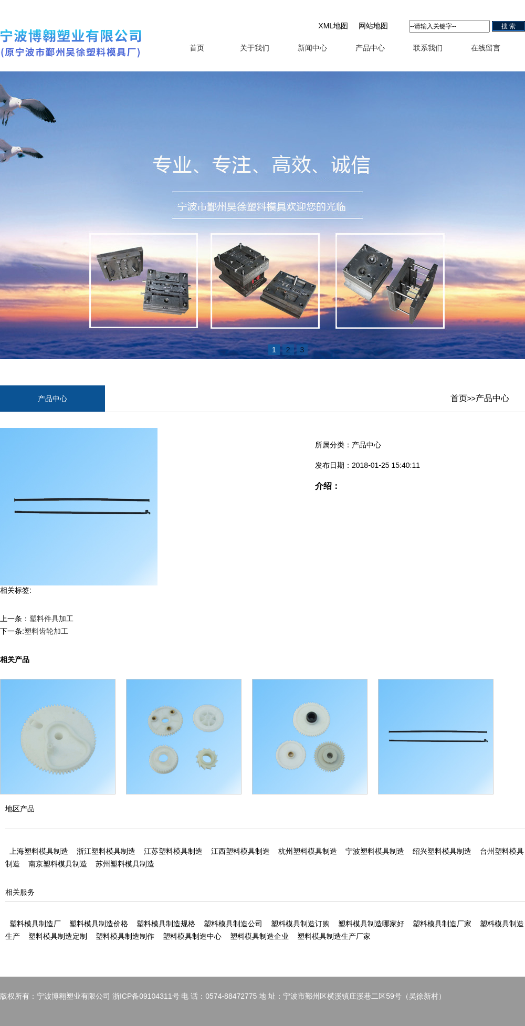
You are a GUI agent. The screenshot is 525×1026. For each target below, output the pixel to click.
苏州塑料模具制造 (125, 864)
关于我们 (254, 48)
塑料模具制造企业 (259, 936)
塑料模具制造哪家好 (371, 923)
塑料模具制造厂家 (442, 923)
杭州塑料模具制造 (307, 851)
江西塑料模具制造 (240, 851)
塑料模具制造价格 (98, 923)
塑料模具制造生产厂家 (334, 936)
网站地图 (373, 26)
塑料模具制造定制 (57, 936)
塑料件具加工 (51, 618)
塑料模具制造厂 (35, 923)
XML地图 (333, 26)
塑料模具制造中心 (192, 936)
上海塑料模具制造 (38, 851)
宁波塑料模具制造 (374, 851)
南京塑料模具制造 (57, 864)
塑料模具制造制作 (125, 936)
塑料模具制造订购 (300, 923)
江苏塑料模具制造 (173, 851)
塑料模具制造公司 (233, 923)
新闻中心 (312, 48)
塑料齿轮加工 (46, 631)
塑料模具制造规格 (165, 923)
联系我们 (428, 48)
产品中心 (370, 48)
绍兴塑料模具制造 (442, 851)
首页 (197, 48)
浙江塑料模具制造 (106, 851)
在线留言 (485, 48)
